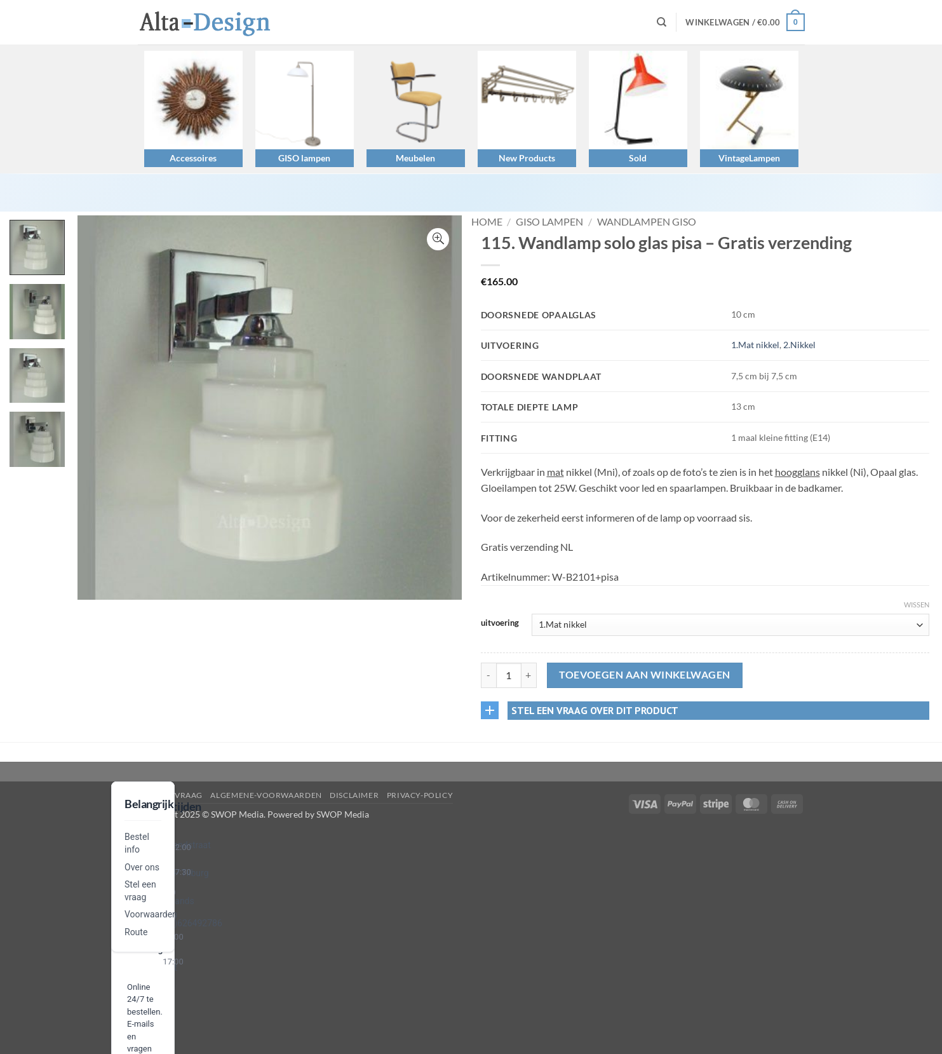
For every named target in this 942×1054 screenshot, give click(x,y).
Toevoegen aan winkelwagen (644, 674)
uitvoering (500, 623)
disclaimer (354, 795)
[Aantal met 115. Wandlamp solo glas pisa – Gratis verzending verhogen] (529, 675)
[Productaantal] (508, 675)
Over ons (141, 867)
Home (486, 221)
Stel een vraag (170, 795)
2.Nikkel (799, 344)
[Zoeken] (661, 22)
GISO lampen (304, 157)
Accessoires (193, 157)
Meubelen (415, 157)
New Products (527, 157)
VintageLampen (749, 157)
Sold (638, 157)
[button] (744, 22)
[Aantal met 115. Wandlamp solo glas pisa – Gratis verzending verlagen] (488, 675)
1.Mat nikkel (755, 344)
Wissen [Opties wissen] (916, 604)
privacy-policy (420, 795)
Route (135, 932)
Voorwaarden (150, 914)
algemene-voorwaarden (265, 795)
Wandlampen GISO (646, 221)
